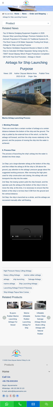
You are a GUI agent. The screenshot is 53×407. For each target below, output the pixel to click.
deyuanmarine (12, 385)
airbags (44, 197)
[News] (26, 8)
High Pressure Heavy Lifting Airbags (17, 271)
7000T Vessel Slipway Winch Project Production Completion (26, 54)
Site (35, 76)
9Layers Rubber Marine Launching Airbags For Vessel (13, 319)
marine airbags (9, 284)
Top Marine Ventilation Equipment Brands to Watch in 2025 (25, 48)
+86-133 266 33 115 (17, 388)
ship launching (18, 279)
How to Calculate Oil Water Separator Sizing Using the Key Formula (26, 51)
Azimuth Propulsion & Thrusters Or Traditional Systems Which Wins (26, 39)
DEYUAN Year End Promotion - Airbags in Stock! (22, 57)
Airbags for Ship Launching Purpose (17, 45)
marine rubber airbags (32, 275)
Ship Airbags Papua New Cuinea (16, 292)
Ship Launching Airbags (28, 284)
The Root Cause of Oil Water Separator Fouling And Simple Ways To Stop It (26, 42)
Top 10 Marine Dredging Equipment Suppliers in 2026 (23, 33)
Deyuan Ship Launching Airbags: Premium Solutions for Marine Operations (26, 36)
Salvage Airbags (34, 279)
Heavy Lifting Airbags (12, 275)
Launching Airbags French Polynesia (18, 288)
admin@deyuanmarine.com (17, 391)
